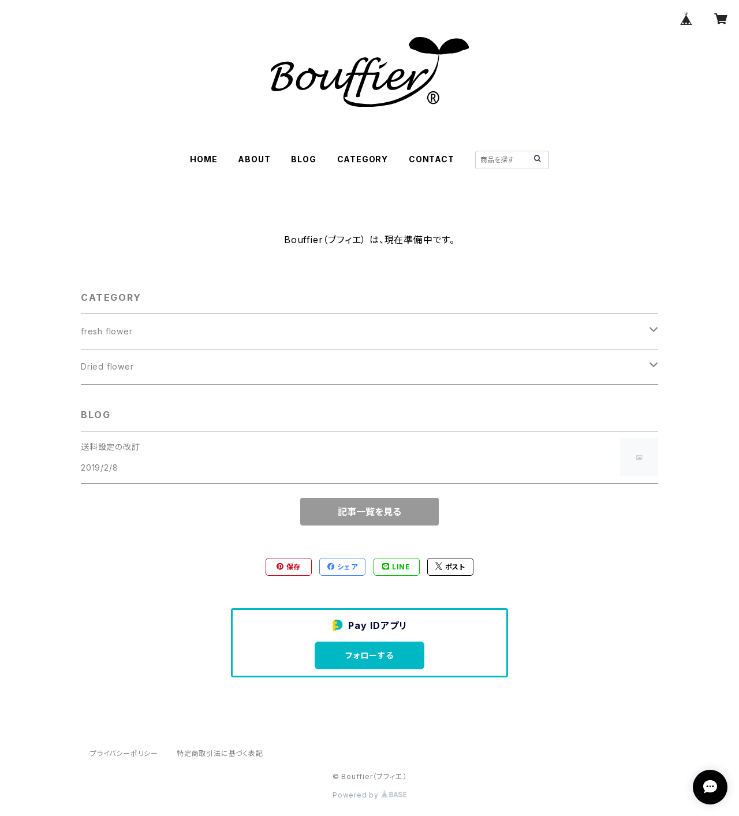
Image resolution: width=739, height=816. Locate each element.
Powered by (369, 795)
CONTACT (431, 159)
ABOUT (254, 159)
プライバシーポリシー (124, 753)
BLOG (303, 159)
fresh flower (107, 331)
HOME (203, 159)
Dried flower (107, 366)
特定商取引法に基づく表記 (220, 753)
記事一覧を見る (369, 511)
